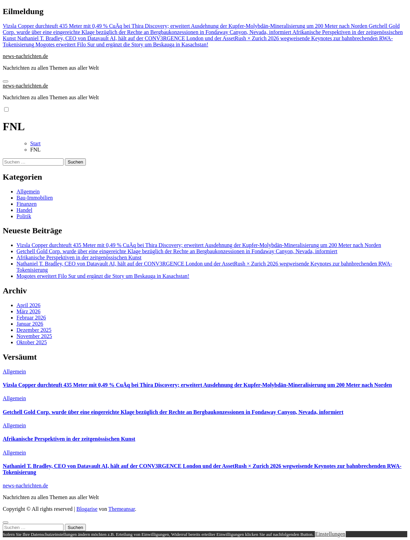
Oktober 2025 (31, 342)
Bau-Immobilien (34, 198)
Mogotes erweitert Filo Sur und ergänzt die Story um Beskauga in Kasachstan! (102, 276)
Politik (23, 216)
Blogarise (86, 509)
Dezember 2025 (34, 330)
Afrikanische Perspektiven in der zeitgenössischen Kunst (78, 257)
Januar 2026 (29, 324)
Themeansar (122, 509)
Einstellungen (330, 534)
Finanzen (26, 204)
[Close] (5, 522)
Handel (24, 210)
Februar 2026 (31, 317)
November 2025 (34, 336)
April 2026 (28, 305)
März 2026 (28, 311)
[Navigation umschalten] (5, 81)
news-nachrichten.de (25, 56)
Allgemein (28, 191)
